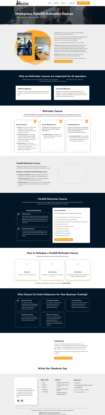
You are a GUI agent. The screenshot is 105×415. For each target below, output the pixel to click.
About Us (56, 3)
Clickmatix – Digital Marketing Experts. (66, 410)
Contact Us (72, 3)
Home (49, 3)
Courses (64, 3)
